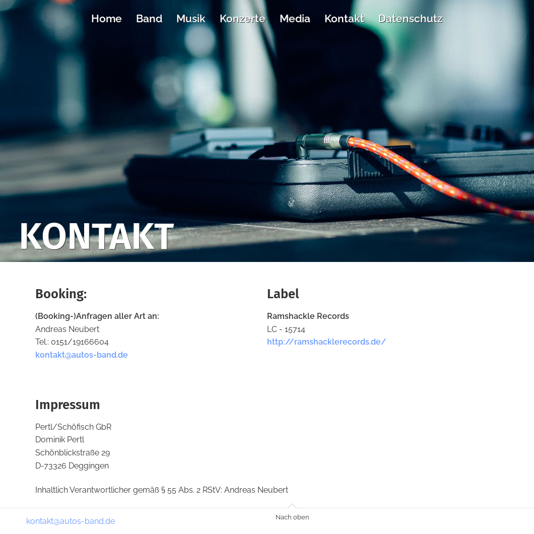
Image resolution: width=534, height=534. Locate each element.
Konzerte (242, 18)
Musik (191, 18)
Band (149, 18)
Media (295, 18)
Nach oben (292, 517)
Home (106, 18)
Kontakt (344, 18)
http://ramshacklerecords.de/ (326, 342)
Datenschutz (410, 18)
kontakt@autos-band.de (81, 355)
